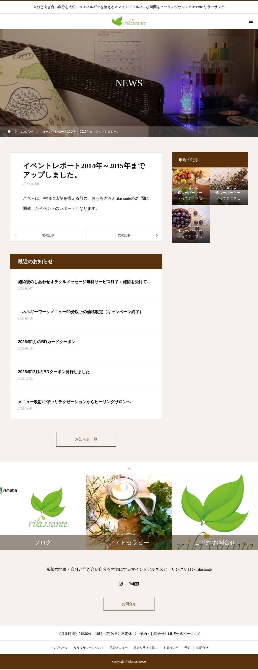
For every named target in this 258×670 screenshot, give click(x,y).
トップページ (59, 648)
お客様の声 (171, 648)
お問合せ (129, 605)
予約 (187, 648)
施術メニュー (119, 648)
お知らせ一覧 (86, 439)
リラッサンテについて (89, 648)
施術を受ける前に (146, 648)
